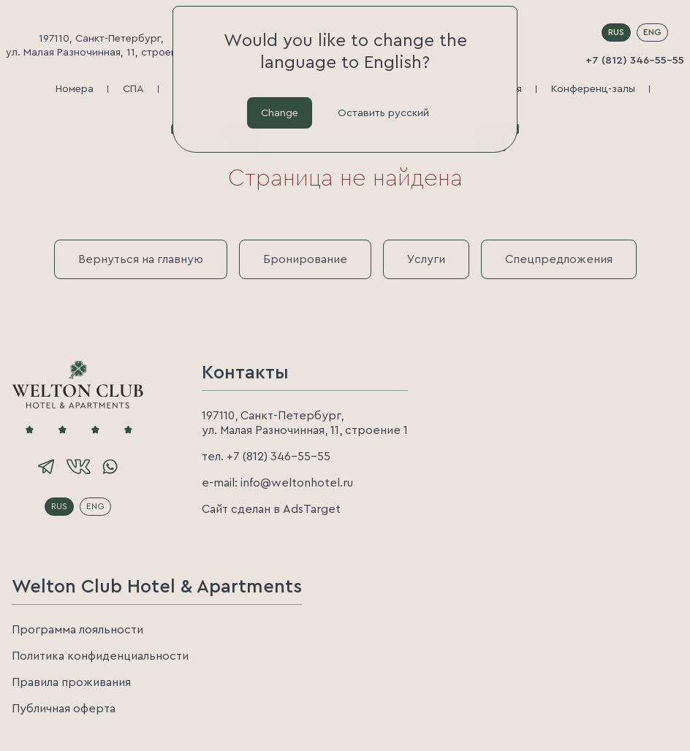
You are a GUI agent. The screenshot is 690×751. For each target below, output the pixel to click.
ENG (652, 32)
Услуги (426, 259)
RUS (616, 32)
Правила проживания (71, 682)
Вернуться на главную (140, 259)
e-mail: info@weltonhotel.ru (277, 483)
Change (279, 112)
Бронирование (305, 259)
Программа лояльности (77, 630)
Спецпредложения (559, 259)
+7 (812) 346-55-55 (634, 60)
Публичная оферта (63, 708)
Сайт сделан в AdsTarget (271, 509)
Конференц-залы (593, 88)
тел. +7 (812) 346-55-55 (266, 456)
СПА (133, 88)
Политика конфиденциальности (100, 656)
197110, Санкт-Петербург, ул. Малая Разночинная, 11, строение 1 (101, 45)
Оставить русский (383, 112)
